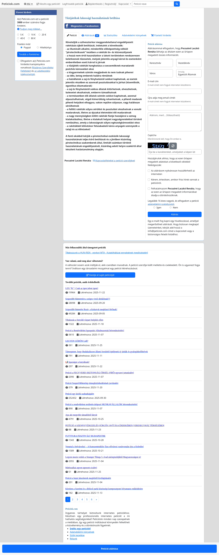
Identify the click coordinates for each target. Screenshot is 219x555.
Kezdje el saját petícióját (100, 275)
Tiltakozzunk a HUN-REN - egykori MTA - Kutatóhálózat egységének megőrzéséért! (106, 253)
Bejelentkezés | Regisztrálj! (101, 3)
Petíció (72, 35)
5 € (21, 34)
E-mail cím (153, 81)
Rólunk (73, 538)
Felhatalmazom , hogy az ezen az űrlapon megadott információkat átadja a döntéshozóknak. (176, 192)
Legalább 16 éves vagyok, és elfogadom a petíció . (173, 202)
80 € (33, 38)
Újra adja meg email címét (161, 97)
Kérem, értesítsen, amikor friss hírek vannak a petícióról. (175, 181)
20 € (44, 34)
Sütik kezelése (77, 535)
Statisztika (110, 35)
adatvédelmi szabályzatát (161, 204)
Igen (159, 207)
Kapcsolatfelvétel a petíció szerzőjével (114, 160)
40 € (22, 38)
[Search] (153, 4)
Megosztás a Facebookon (82, 25)
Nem (175, 207)
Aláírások (90, 35)
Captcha (152, 135)
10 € (33, 34)
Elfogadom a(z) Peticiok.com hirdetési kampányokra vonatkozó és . (37, 67)
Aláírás (174, 214)
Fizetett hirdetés (161, 35)
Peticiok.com (11, 4)
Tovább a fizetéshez (29, 54)
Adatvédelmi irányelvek (134, 35)
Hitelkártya (45, 47)
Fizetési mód (23, 44)
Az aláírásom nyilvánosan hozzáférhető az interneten (173, 172)
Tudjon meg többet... (29, 29)
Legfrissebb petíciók (72, 3)
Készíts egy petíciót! (48, 3)
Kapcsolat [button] (124, 3)
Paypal (27, 47)
